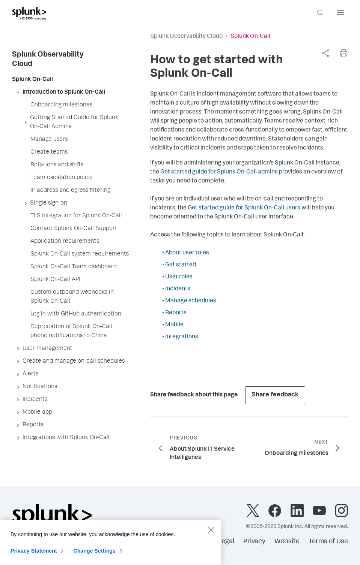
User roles (179, 277)
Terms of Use (328, 541)
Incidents (177, 289)
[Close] (211, 534)
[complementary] (325, 53)
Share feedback (275, 395)
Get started (180, 265)
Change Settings (94, 556)
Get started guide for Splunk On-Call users (244, 208)
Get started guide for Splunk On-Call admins (219, 172)
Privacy (254, 541)
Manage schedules (190, 301)
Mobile (174, 325)
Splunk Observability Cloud (186, 37)
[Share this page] (325, 53)
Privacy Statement (34, 556)
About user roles (187, 253)
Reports (176, 313)
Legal (226, 541)
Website (287, 541)
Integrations (181, 337)
